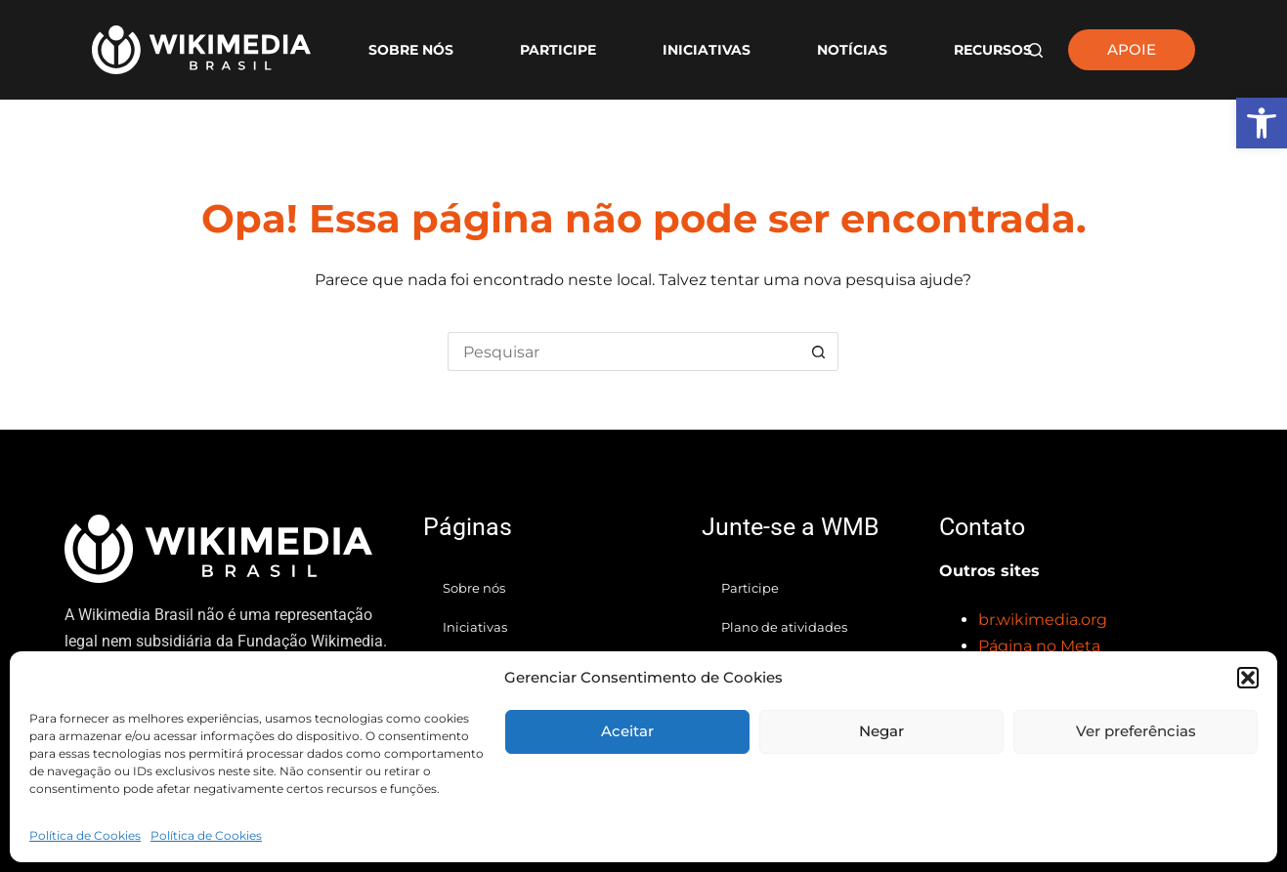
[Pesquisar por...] (623, 351)
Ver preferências (1136, 731)
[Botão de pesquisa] (818, 351)
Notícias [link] (852, 50)
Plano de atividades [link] (784, 627)
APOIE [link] (1131, 49)
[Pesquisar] (1035, 50)
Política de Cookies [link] (85, 835)
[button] (1248, 677)
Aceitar (627, 731)
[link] (1261, 123)
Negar (881, 731)
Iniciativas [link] (707, 50)
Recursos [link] (993, 50)
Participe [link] (558, 50)
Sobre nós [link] (410, 50)
